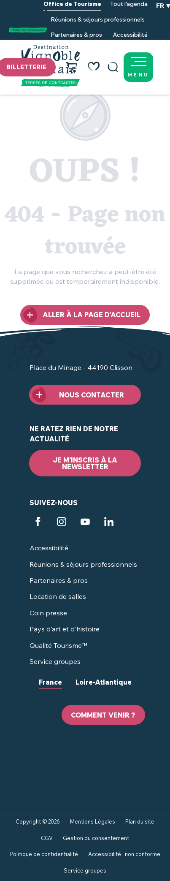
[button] (113, 67)
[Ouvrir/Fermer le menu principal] (149, 67)
